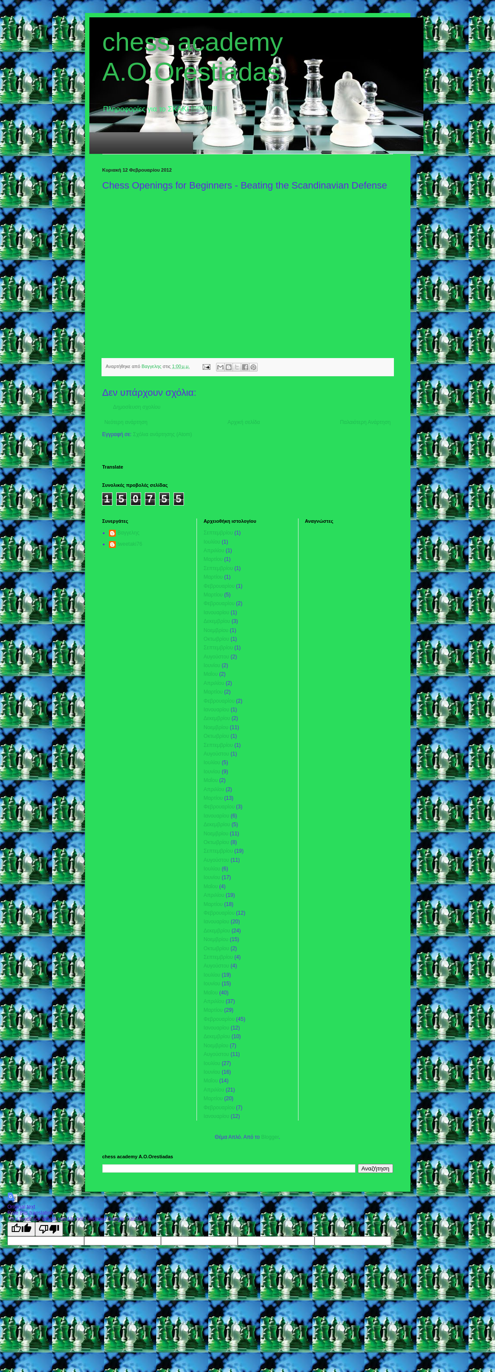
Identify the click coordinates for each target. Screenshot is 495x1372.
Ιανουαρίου (216, 612)
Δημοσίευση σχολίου (137, 407)
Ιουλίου (211, 542)
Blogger (270, 1137)
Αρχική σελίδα (243, 422)
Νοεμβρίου (215, 630)
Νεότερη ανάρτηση (126, 422)
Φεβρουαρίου (219, 586)
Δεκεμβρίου (216, 621)
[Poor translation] (49, 1229)
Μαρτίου (213, 559)
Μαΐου (210, 674)
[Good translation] (21, 1229)
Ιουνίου (211, 665)
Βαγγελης (129, 533)
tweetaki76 (130, 544)
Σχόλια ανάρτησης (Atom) (162, 434)
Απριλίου (213, 550)
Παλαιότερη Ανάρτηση (365, 422)
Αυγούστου (216, 657)
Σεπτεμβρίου (218, 533)
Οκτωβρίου (216, 639)
